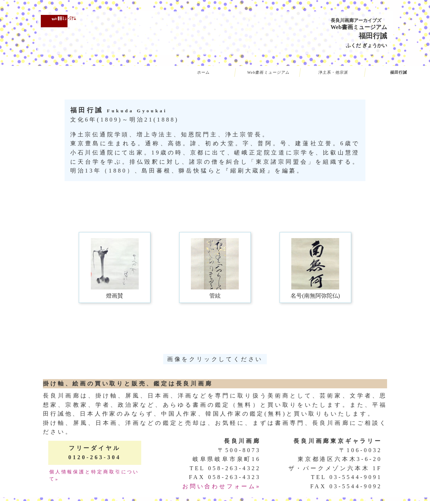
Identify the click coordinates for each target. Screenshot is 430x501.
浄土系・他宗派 (333, 72)
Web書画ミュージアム (268, 72)
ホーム (203, 72)
